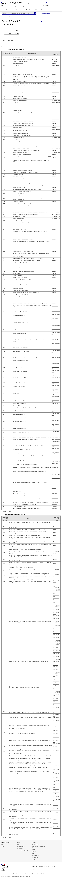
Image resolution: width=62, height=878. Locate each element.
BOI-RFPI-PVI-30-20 (56, 621)
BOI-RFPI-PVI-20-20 (56, 618)
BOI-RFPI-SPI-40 (56, 647)
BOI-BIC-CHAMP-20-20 (56, 357)
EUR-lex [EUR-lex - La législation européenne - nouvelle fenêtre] (33, 853)
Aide (2, 844)
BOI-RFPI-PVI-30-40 (56, 659)
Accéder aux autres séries (7, 40)
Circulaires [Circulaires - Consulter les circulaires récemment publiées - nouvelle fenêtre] (33, 849)
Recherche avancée (45, 13)
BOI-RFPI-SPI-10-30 (56, 643)
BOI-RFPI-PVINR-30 (56, 705)
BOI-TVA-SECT (54, 57)
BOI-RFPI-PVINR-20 (56, 633)
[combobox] (18, 13)
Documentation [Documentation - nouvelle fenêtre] (19, 848)
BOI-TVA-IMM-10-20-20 (56, 100)
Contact (2, 846)
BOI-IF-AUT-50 (54, 508)
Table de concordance (15, 16)
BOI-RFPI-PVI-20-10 (56, 605)
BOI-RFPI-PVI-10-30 (56, 650)
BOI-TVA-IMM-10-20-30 (56, 137)
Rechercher (35, 13)
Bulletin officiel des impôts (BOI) (11, 34)
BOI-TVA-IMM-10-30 (55, 119)
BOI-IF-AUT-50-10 (56, 826)
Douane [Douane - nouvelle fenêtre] (33, 851)
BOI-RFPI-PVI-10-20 (56, 590)
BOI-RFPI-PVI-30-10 (56, 619)
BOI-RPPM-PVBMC (55, 485)
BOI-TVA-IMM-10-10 (55, 61)
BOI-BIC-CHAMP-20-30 (56, 377)
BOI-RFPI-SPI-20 (56, 644)
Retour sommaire (7, 511)
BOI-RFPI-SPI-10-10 (56, 640)
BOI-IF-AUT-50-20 (55, 502)
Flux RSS (18, 844)
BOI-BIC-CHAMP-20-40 (56, 407)
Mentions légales (16, 873)
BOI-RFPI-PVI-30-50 (56, 625)
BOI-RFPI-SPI (55, 689)
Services (7, 16)
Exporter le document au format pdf (41, 21)
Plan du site (23, 873)
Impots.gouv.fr (34, 857)
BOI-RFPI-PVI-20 (56, 603)
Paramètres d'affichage (43, 873)
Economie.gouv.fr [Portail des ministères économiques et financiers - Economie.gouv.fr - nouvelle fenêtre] (35, 855)
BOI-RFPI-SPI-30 (56, 646)
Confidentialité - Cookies (31, 873)
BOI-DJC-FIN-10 (56, 763)
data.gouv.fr (33, 869)
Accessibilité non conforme (6, 873)
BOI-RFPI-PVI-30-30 (56, 743)
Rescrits (31, 9)
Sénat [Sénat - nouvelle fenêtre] (33, 859)
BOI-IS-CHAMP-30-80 (56, 461)
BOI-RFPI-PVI (54, 488)
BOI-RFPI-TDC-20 (56, 769)
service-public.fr (42, 866)
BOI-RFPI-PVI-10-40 (56, 652)
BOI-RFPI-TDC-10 (56, 737)
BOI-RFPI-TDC (54, 493)
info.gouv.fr (33, 866)
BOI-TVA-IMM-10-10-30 (56, 65)
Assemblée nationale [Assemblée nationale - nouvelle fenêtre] (35, 844)
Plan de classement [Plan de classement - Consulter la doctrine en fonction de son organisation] (10, 9)
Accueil (2, 9)
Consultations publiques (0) (21, 9)
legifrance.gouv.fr (52, 866)
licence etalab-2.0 (26, 876)
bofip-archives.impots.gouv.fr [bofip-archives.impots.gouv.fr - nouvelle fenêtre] (22, 850)
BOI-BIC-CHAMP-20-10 (56, 308)
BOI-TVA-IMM (54, 59)
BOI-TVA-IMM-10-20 (55, 92)
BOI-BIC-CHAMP (55, 306)
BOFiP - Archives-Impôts (39, 9)
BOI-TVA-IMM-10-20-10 (56, 94)
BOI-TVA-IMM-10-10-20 (56, 212)
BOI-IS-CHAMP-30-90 (56, 478)
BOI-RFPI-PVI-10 (56, 587)
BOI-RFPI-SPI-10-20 (56, 641)
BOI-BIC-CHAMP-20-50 (56, 435)
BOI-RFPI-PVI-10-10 (56, 589)
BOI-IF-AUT (54, 500)
